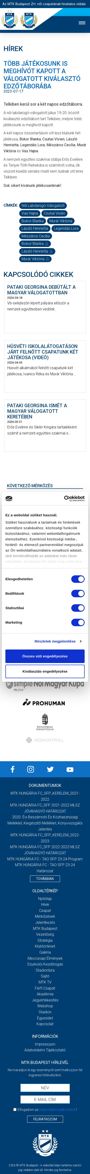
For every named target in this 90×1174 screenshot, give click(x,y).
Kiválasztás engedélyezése (45, 671)
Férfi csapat (45, 988)
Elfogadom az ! (47, 1109)
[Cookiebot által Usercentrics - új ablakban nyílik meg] (64, 499)
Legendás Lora (66, 228)
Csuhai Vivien (54, 213)
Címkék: (11, 205)
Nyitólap (45, 898)
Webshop (45, 1006)
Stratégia (45, 940)
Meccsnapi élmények (45, 958)
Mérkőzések (45, 916)
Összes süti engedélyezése (45, 656)
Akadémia (45, 994)
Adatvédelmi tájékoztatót (57, 1109)
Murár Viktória (60, 221)
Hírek (45, 904)
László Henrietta (35, 228)
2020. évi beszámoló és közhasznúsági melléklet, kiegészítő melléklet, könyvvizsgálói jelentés (45, 823)
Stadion (45, 1012)
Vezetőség (45, 934)
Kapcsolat (45, 1024)
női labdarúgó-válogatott (43, 205)
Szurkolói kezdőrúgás (45, 964)
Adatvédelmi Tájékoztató (45, 1050)
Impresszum (45, 1044)
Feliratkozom (45, 1119)
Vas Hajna (30, 213)
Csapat (45, 910)
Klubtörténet (45, 946)
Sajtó (45, 976)
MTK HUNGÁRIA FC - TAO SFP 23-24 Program (45, 859)
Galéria (45, 952)
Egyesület (45, 1018)
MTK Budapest (45, 928)
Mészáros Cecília (36, 236)
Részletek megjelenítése (55, 641)
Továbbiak (45, 879)
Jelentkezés (45, 922)
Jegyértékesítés (45, 1000)
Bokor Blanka (33, 221)
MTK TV (45, 982)
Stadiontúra (45, 970)
